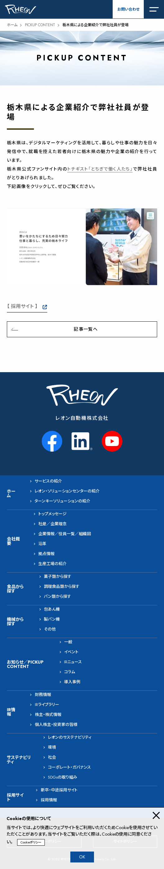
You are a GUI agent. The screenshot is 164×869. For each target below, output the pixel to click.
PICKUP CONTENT (40, 25)
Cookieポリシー (31, 842)
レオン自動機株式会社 (82, 418)
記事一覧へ (86, 329)
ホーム (12, 25)
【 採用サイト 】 (22, 306)
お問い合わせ (128, 9)
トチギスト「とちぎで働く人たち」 (100, 169)
